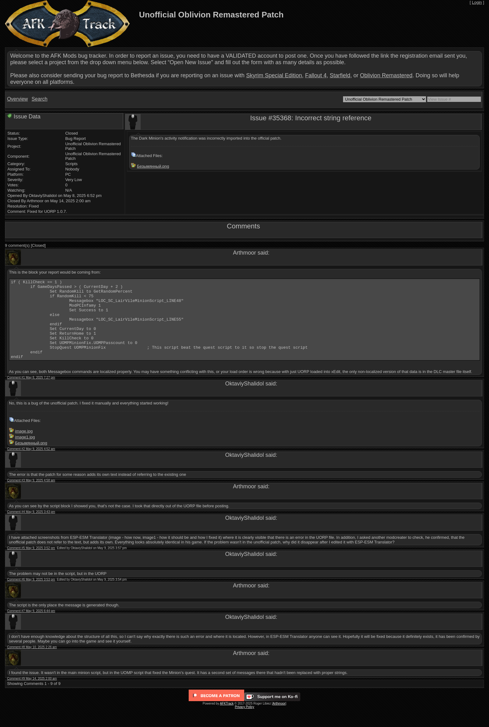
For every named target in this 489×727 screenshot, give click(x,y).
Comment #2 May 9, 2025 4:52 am (31, 464)
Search (39, 99)
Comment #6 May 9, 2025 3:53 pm (31, 595)
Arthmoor (279, 719)
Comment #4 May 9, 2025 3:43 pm (31, 527)
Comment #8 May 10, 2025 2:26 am (32, 663)
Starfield (340, 75)
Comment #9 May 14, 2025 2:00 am (32, 694)
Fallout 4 (316, 75)
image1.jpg (25, 453)
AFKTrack (227, 719)
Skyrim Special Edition (274, 75)
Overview (17, 99)
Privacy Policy (244, 723)
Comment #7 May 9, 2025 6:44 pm (31, 627)
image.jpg (23, 447)
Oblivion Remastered (386, 75)
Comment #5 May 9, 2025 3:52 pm (31, 564)
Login (477, 2)
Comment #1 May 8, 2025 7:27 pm (31, 393)
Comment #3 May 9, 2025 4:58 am (31, 496)
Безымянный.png (153, 166)
